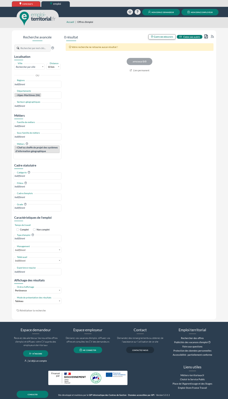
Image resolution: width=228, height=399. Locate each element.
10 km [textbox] (51, 66)
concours (26, 3)
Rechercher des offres (192, 338)
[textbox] (29, 67)
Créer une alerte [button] (189, 36)
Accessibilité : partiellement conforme (192, 354)
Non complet (43, 229)
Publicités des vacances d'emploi (191, 342)
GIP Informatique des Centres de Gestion (107, 395)
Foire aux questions (192, 346)
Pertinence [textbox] (21, 290)
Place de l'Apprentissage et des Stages (192, 383)
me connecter (88, 350)
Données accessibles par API (141, 395)
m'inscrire (35, 353)
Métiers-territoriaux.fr (192, 375)
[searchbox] (37, 84)
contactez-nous (140, 350)
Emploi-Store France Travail (192, 387)
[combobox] (29, 66)
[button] (52, 48)
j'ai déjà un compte (35, 360)
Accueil (70, 21)
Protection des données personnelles (192, 350)
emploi (55, 3)
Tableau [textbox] (19, 301)
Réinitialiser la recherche (31, 310)
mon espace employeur (200, 12)
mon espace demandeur (161, 12)
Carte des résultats (162, 36)
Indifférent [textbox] (20, 250)
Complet (24, 229)
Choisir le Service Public (192, 379)
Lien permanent (139, 70)
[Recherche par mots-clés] (35, 48)
